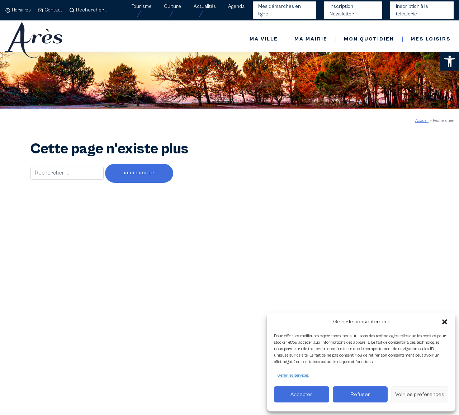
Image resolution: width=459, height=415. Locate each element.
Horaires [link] (21, 10)
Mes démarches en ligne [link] (279, 10)
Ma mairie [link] (310, 39)
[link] (449, 61)
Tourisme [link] (142, 6)
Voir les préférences (419, 394)
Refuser (360, 394)
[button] (444, 321)
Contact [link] (53, 10)
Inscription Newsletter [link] (342, 10)
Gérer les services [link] (293, 375)
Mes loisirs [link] (431, 39)
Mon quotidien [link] (369, 39)
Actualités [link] (205, 6)
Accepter (301, 394)
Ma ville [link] (264, 39)
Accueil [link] (422, 120)
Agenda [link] (236, 6)
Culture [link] (172, 6)
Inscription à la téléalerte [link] (412, 10)
